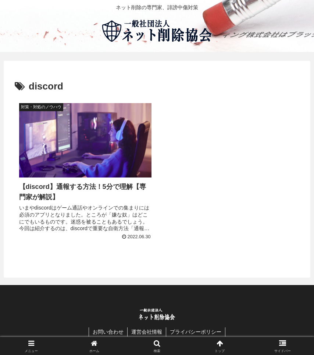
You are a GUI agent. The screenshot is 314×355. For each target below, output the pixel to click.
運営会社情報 (146, 332)
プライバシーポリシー (195, 332)
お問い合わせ (108, 332)
